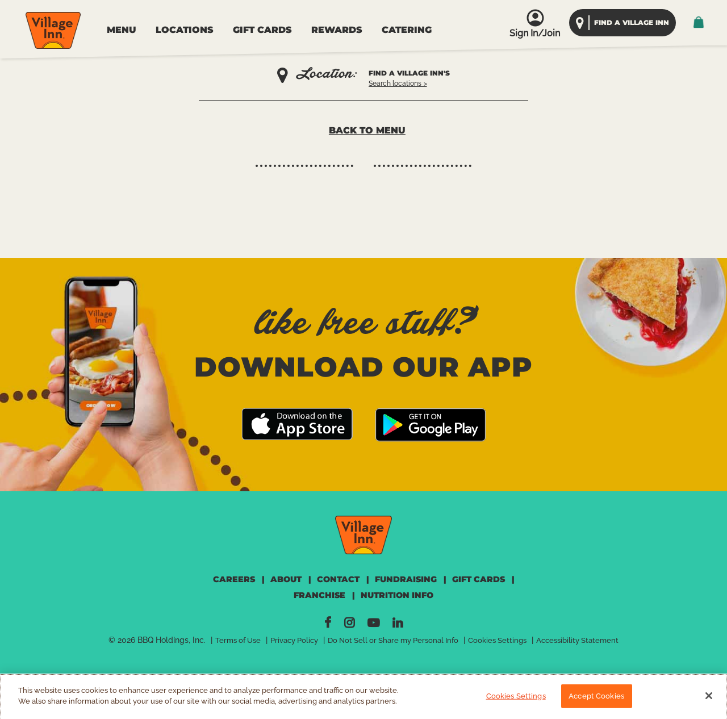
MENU (121, 29)
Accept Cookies (596, 700)
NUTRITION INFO (397, 595)
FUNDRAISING (406, 579)
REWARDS (336, 29)
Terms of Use (238, 640)
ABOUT (286, 579)
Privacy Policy (294, 640)
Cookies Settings (497, 640)
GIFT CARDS (262, 29)
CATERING (407, 29)
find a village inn (631, 22)
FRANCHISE (319, 595)
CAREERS (234, 579)
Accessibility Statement (577, 640)
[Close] (708, 700)
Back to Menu (367, 130)
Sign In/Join (534, 33)
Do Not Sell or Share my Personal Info (393, 640)
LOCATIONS (185, 29)
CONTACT (338, 579)
